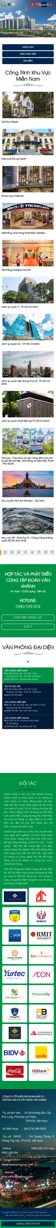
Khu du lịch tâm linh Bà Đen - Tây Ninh (23, 501)
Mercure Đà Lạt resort (13, 159)
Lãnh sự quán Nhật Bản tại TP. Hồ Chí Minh (25, 421)
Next (53, 18)
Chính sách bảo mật (34, 1215)
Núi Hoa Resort (9, 122)
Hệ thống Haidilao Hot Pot (16, 270)
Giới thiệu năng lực (28, 617)
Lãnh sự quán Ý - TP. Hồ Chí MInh (19, 307)
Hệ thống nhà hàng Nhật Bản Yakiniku (23, 233)
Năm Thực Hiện (28, 54)
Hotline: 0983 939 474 (28, 1224)
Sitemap (47, 1215)
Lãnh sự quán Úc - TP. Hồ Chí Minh (20, 344)
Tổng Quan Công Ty (11, 1190)
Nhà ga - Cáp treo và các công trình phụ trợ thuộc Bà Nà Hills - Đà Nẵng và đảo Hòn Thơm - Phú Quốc (27, 461)
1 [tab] (28, 662)
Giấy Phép (6, 1194)
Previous (3, 18)
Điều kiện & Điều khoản (14, 1215)
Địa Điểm (28, 61)
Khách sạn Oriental (12, 196)
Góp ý (28, 627)
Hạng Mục (28, 47)
